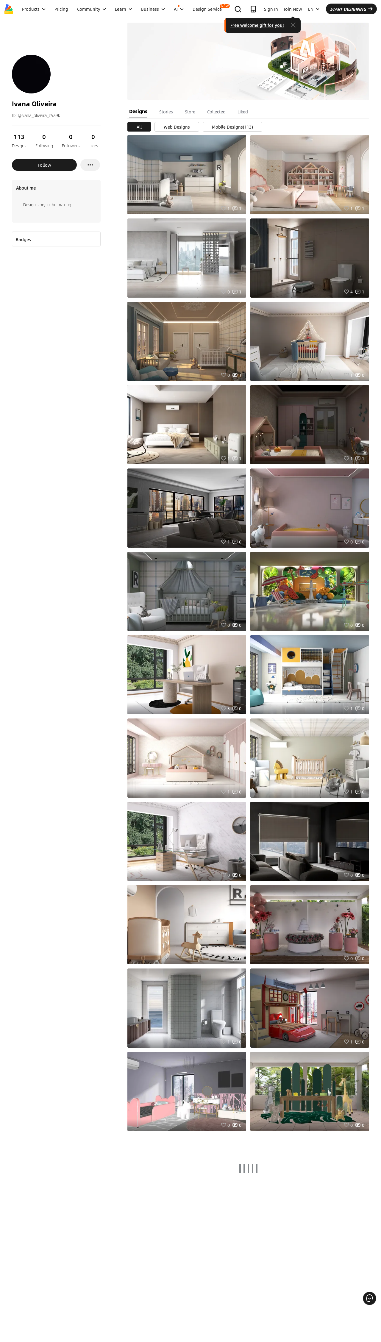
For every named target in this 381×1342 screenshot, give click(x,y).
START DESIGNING (351, 9)
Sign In (271, 9)
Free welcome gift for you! (257, 25)
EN (313, 9)
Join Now (293, 9)
